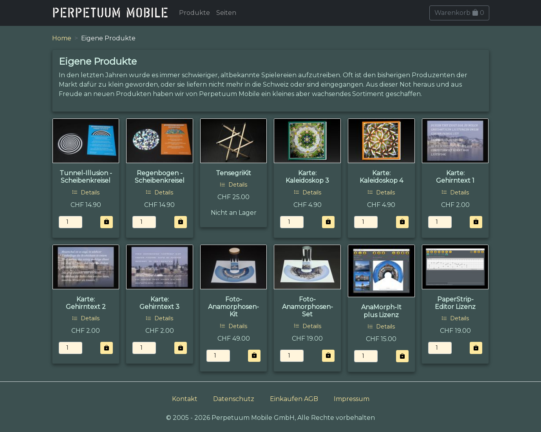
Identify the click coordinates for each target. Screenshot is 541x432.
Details (86, 192)
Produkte (194, 12)
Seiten (226, 12)
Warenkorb (459, 12)
